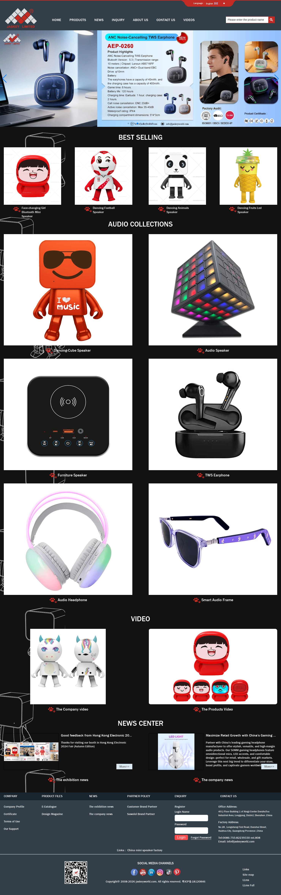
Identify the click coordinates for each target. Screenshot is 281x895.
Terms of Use (12, 821)
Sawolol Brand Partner (141, 814)
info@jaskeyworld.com (240, 841)
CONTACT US (165, 20)
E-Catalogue (49, 807)
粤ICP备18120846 (193, 881)
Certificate (10, 814)
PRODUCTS (77, 20)
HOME (56, 20)
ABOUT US (140, 20)
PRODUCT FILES (52, 796)
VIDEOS (189, 20)
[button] (128, 123)
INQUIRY (118, 20)
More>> (124, 767)
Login (181, 837)
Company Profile (14, 807)
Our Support (11, 829)
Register (180, 807)
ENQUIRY (180, 796)
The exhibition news (101, 807)
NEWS (98, 20)
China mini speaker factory (144, 850)
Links (246, 869)
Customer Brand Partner (142, 807)
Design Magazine (52, 814)
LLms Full (248, 885)
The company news (101, 814)
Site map (248, 875)
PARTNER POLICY (138, 796)
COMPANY (10, 796)
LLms (246, 880)
